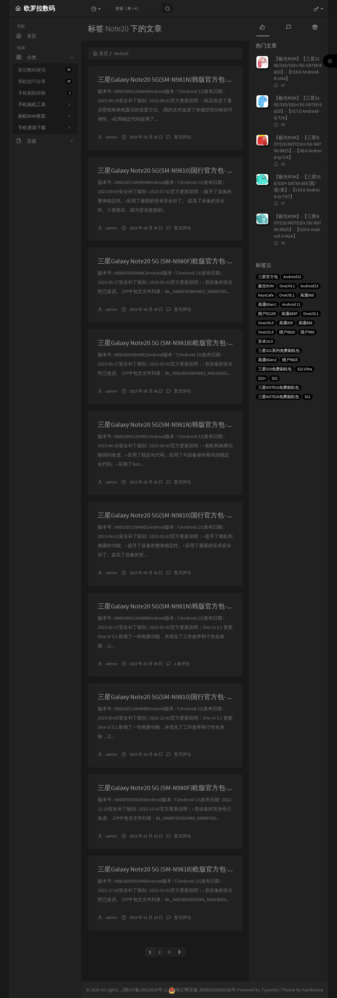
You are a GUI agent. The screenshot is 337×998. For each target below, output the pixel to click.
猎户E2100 (267, 313)
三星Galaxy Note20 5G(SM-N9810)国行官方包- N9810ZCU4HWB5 (187, 696)
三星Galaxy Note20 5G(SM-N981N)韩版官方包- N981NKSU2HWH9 (188, 79)
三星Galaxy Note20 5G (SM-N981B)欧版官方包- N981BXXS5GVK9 (186, 869)
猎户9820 (287, 332)
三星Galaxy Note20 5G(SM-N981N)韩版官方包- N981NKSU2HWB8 (188, 606)
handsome (312, 990)
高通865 (307, 295)
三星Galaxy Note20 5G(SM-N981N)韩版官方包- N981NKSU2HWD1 (188, 424)
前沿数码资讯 (45, 70)
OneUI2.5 (265, 332)
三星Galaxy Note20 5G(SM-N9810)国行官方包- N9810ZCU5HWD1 (187, 515)
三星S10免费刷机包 (275, 369)
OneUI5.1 (287, 295)
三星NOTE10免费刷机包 (278, 387)
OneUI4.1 (287, 285)
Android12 (292, 276)
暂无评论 (182, 137)
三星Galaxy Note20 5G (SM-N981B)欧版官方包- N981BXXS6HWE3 (187, 342)
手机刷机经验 (45, 93)
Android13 (309, 285)
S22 (274, 378)
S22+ (262, 378)
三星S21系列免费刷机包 (278, 350)
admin (111, 137)
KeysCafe (265, 295)
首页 (100, 53)
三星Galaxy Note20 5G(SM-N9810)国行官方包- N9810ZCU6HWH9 (187, 170)
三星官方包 (268, 276)
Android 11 (291, 304)
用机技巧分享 (45, 81)
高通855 (286, 322)
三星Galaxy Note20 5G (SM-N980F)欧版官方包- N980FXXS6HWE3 (187, 261)
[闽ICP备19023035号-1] (145, 990)
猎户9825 (290, 359)
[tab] (262, 26)
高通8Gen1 (267, 304)
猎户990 (307, 332)
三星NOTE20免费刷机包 (278, 396)
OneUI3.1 (311, 313)
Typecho (269, 990)
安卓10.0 (265, 341)
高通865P (289, 313)
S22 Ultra (304, 369)
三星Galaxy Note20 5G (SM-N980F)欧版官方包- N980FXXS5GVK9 (186, 787)
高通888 (305, 322)
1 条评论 (182, 663)
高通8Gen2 (267, 359)
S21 (307, 396)
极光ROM (266, 285)
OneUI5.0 (265, 322)
